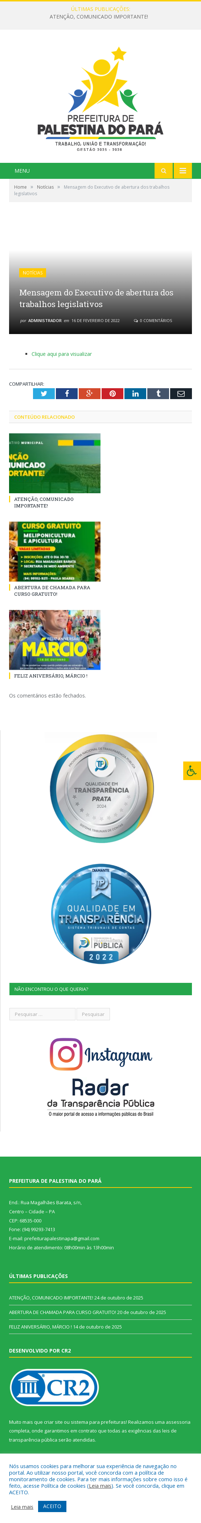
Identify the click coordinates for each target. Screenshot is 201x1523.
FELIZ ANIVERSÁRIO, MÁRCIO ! (50, 675)
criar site (53, 1422)
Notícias (32, 273)
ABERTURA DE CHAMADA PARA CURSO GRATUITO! (52, 590)
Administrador (45, 320)
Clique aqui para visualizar (62, 353)
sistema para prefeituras (98, 1422)
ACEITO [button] (52, 1506)
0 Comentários (153, 320)
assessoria (178, 1422)
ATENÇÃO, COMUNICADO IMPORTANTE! (99, 16)
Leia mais (100, 1485)
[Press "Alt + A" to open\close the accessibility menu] (192, 771)
